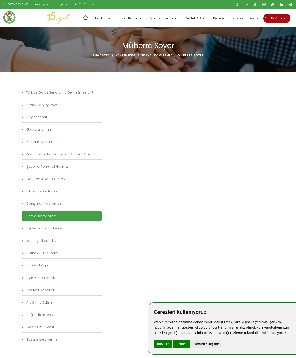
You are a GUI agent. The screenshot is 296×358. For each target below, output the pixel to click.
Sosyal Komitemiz (156, 55)
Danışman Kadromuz (43, 203)
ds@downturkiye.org (53, 4)
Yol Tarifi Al (87, 4)
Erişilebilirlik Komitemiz (44, 228)
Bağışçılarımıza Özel (42, 314)
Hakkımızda (104, 18)
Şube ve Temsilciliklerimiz (47, 166)
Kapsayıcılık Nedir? (41, 240)
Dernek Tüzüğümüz (42, 253)
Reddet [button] (182, 344)
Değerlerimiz (36, 117)
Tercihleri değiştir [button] (206, 344)
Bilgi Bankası (131, 18)
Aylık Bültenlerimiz (40, 277)
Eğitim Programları (163, 18)
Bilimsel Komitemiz (41, 191)
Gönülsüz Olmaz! (40, 327)
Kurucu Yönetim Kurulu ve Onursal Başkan (60, 154)
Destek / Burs (195, 18)
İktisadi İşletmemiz (41, 339)
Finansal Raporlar (40, 265)
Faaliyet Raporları (40, 290)
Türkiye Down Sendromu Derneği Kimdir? (59, 92)
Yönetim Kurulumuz (42, 141)
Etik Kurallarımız (38, 129)
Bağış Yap (276, 18)
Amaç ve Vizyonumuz (44, 104)
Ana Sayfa (101, 55)
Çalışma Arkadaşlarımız (45, 178)
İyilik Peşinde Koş (245, 18)
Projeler (219, 18)
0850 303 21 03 (18, 4)
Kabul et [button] (163, 344)
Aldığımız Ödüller (40, 302)
